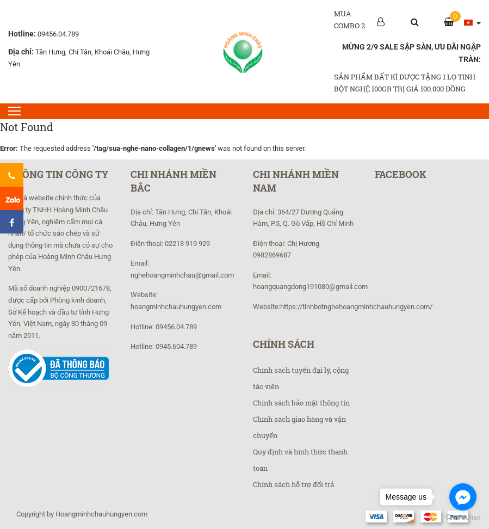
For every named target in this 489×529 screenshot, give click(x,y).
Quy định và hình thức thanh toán (300, 460)
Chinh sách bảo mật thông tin (301, 403)
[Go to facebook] (462, 496)
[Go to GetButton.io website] (462, 517)
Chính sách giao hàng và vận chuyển (299, 427)
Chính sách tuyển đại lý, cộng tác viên (301, 378)
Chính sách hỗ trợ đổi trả (293, 484)
